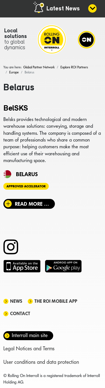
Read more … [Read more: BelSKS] (32, 204)
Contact (20, 314)
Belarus (27, 174)
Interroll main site (30, 335)
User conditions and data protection (41, 361)
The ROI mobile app (55, 301)
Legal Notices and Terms (29, 348)
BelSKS (15, 109)
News (16, 301)
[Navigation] (86, 39)
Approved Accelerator (26, 186)
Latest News (63, 9)
